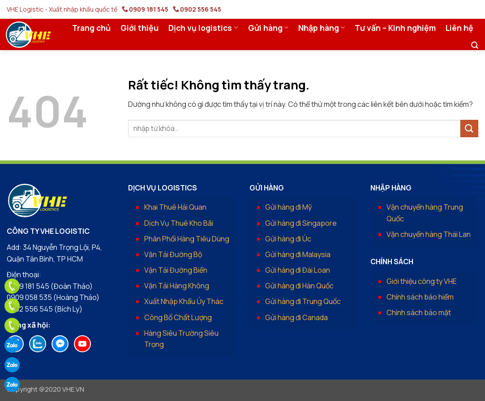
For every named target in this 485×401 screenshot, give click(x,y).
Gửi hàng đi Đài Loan (297, 270)
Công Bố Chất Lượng (178, 317)
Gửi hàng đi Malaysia (297, 254)
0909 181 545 (148, 9)
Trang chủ (91, 27)
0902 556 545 (200, 9)
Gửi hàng (268, 27)
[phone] (12, 286)
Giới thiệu (139, 27)
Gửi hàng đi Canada (296, 317)
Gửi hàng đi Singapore (301, 223)
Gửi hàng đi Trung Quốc (303, 301)
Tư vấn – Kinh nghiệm (395, 27)
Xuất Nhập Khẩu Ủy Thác (183, 301)
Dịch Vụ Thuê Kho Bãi (178, 223)
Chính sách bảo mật (418, 312)
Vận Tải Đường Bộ (173, 254)
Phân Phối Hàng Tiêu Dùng (186, 239)
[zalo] (12, 345)
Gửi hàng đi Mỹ (288, 207)
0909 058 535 (29, 297)
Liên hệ (459, 27)
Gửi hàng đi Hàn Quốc (299, 286)
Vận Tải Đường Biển (175, 270)
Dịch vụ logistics (203, 27)
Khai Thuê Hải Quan (175, 207)
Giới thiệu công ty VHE (421, 281)
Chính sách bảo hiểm (420, 297)
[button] (474, 45)
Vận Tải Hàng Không (176, 286)
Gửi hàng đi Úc (288, 239)
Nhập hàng (321, 27)
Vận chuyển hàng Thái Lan (428, 234)
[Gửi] (469, 128)
